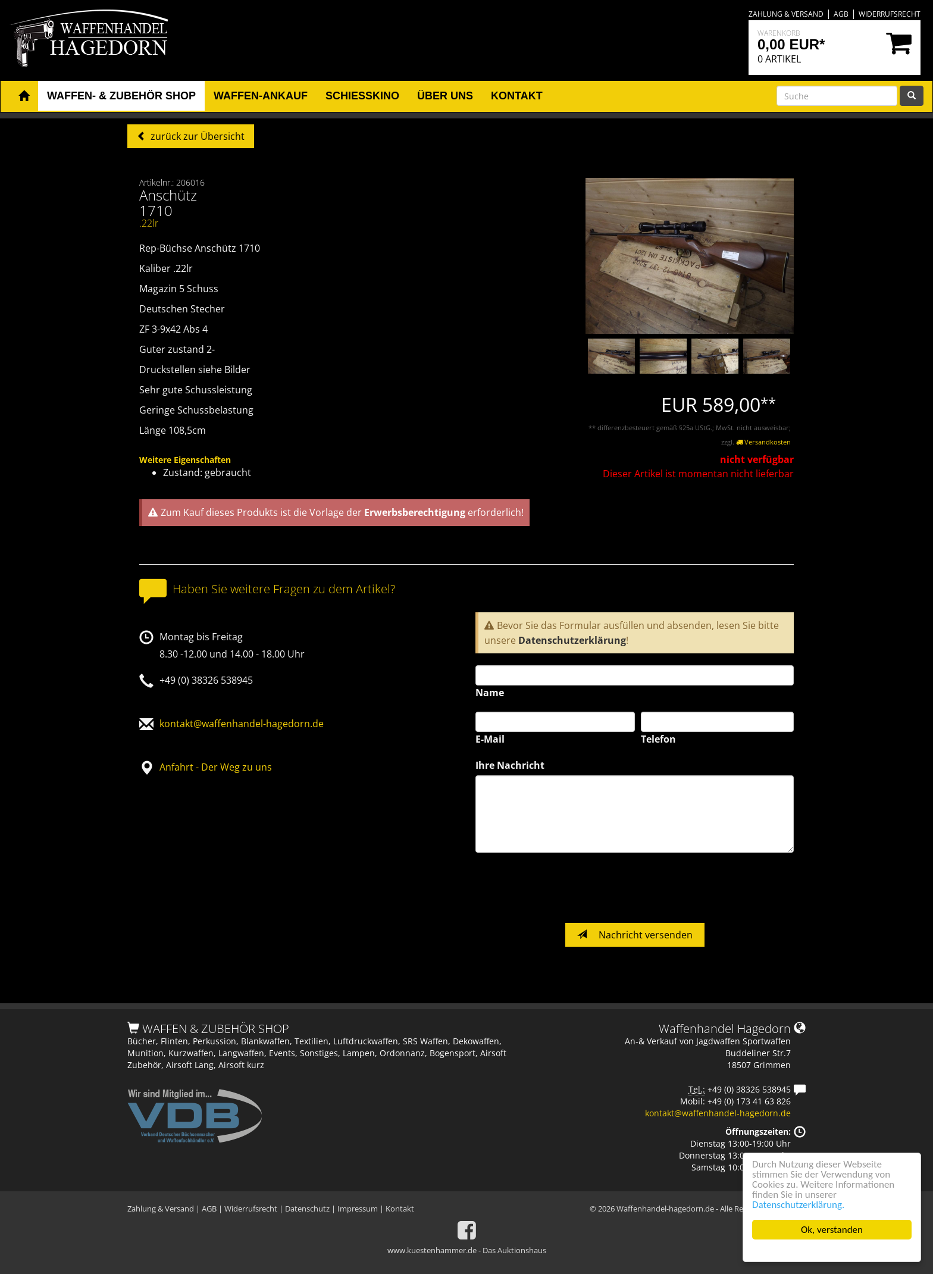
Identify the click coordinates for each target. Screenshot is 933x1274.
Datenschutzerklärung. (798, 1204)
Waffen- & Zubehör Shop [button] (121, 96)
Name (489, 692)
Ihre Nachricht (509, 765)
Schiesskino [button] (362, 96)
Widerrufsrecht (890, 14)
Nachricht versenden (635, 934)
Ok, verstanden (832, 1229)
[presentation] (565, 888)
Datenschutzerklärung (572, 640)
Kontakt (400, 1208)
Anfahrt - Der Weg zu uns (215, 767)
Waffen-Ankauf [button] (261, 96)
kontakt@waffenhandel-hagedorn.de (241, 723)
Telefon (658, 739)
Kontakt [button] (517, 96)
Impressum (357, 1208)
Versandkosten (763, 441)
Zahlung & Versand (786, 14)
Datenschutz (307, 1208)
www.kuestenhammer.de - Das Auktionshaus (466, 1250)
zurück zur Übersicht (196, 136)
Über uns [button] (445, 96)
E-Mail (490, 739)
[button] (24, 96)
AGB (841, 14)
